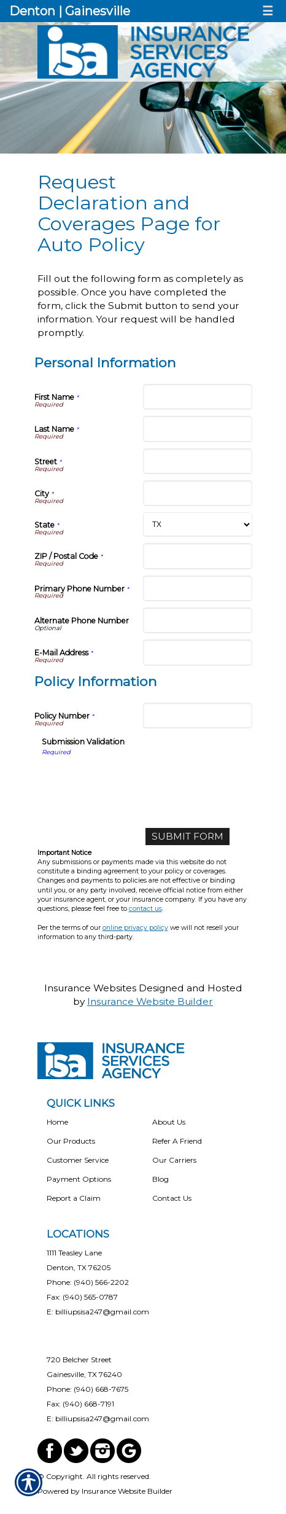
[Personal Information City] (197, 493)
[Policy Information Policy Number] (197, 715)
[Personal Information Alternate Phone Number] (197, 620)
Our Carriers (174, 1160)
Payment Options (79, 1179)
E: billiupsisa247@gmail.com (98, 1311)
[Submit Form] (187, 836)
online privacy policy (135, 928)
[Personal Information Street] (197, 461)
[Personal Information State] (197, 524)
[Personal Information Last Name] (197, 429)
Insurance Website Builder (150, 1001)
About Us (168, 1121)
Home (57, 1121)
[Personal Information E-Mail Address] (197, 652)
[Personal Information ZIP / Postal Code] (197, 556)
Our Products (71, 1140)
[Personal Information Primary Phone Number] (197, 588)
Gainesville (97, 11)
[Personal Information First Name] (197, 397)
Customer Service (78, 1160)
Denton (32, 11)
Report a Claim (74, 1198)
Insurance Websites (90, 988)
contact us (145, 909)
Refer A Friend (177, 1140)
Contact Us (171, 1198)
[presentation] (135, 781)
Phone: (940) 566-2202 (88, 1282)
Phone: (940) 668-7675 (87, 1389)
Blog (160, 1179)
